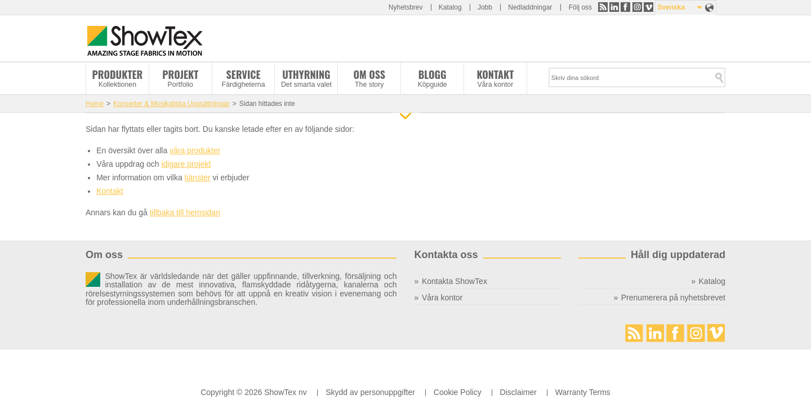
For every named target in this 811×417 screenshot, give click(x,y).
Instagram (637, 7)
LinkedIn (614, 7)
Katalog (450, 7)
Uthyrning (306, 74)
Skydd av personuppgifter (370, 392)
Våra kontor (442, 297)
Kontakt (495, 74)
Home (95, 104)
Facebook (625, 7)
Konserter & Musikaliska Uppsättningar (171, 104)
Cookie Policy (458, 392)
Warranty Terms (583, 392)
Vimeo (648, 7)
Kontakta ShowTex (454, 281)
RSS (603, 7)
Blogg (432, 74)
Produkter (117, 74)
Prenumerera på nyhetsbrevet (673, 297)
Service (243, 74)
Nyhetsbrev (406, 7)
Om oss (369, 74)
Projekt (180, 74)
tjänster (198, 177)
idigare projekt (186, 163)
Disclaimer (518, 392)
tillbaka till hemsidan (185, 212)
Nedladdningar (530, 7)
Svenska (671, 7)
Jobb (485, 7)
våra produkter (195, 150)
